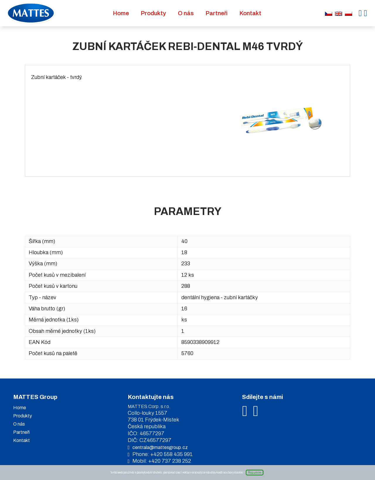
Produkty (153, 13)
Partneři (216, 13)
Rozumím (254, 472)
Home (121, 13)
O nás (186, 13)
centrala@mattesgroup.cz (160, 447)
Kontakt (250, 13)
